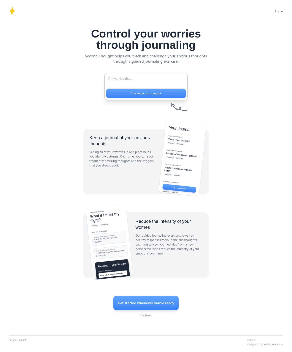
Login (279, 11)
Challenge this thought (146, 93)
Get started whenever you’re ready (146, 303)
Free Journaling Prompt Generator (265, 344)
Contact (251, 340)
